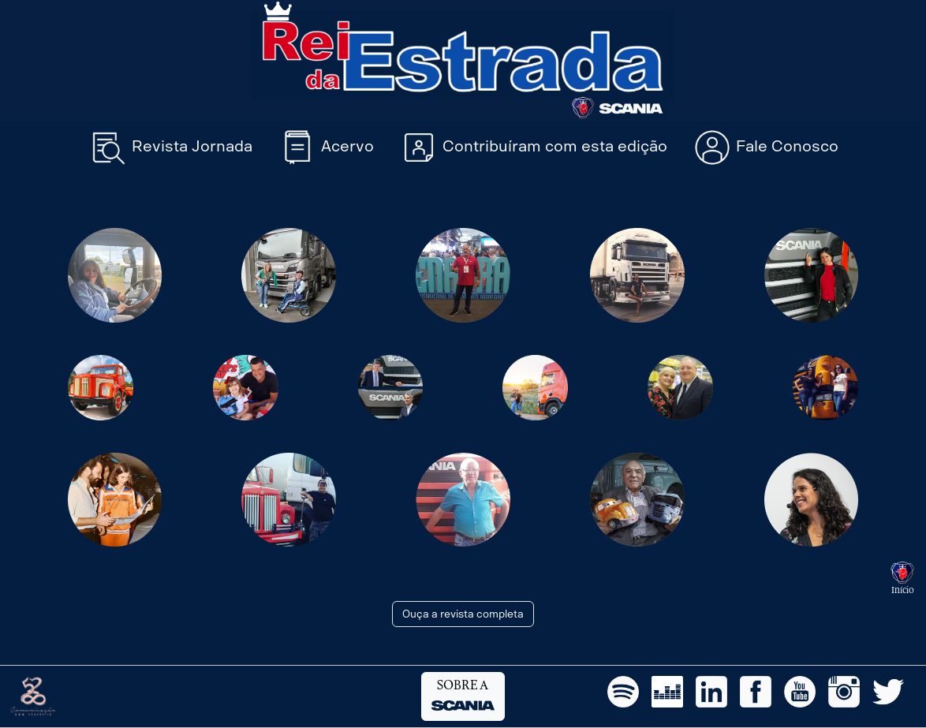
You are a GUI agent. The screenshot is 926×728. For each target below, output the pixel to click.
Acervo (326, 147)
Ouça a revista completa (463, 614)
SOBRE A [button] (463, 696)
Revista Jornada (170, 147)
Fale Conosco (765, 147)
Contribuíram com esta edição (533, 147)
